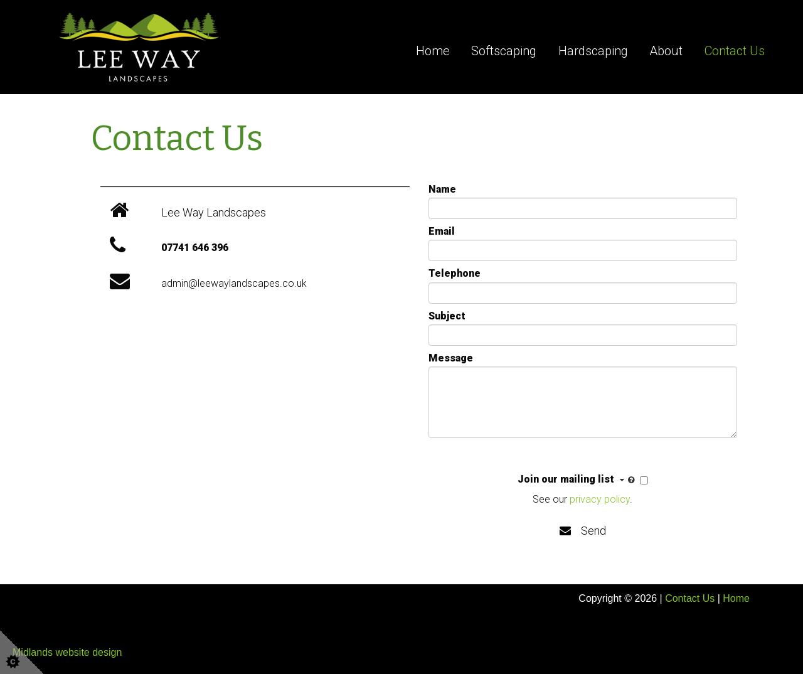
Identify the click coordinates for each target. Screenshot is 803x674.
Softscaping (503, 50)
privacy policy (600, 499)
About (666, 50)
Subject (446, 316)
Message (450, 358)
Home (433, 50)
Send (583, 530)
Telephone (454, 273)
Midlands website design (67, 652)
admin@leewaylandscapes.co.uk (234, 283)
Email (441, 231)
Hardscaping (593, 50)
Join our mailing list (577, 479)
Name (442, 189)
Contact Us (735, 50)
